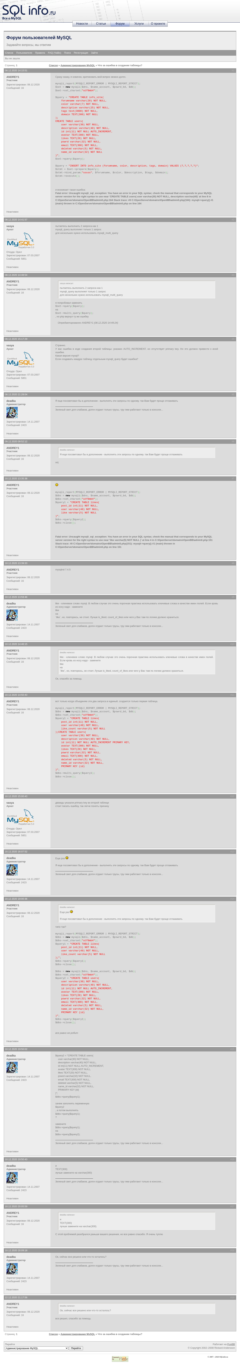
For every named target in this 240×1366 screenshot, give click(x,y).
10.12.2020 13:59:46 (16, 597)
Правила (40, 52)
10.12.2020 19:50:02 (16, 1049)
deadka (11, 400)
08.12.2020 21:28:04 (16, 394)
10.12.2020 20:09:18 (16, 1250)
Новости (82, 23)
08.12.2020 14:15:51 (16, 70)
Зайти (94, 52)
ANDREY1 (12, 76)
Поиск (67, 52)
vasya (10, 226)
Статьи (101, 23)
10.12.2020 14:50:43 (16, 694)
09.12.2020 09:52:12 (16, 441)
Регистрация (81, 52)
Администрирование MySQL (77, 65)
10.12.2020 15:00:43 (16, 796)
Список (9, 52)
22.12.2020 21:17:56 (16, 1297)
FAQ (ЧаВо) (54, 52)
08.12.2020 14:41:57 (16, 219)
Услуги (139, 23)
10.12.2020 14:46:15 (16, 644)
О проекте (158, 23)
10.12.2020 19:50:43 (16, 1159)
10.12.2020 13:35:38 (16, 478)
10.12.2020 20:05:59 (16, 1206)
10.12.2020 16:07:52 (16, 851)
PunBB (231, 1344)
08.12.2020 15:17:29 (16, 339)
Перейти (44, 1346)
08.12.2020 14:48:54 (16, 275)
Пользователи (24, 52)
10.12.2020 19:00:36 (16, 898)
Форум (120, 23)
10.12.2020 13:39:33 (16, 563)
